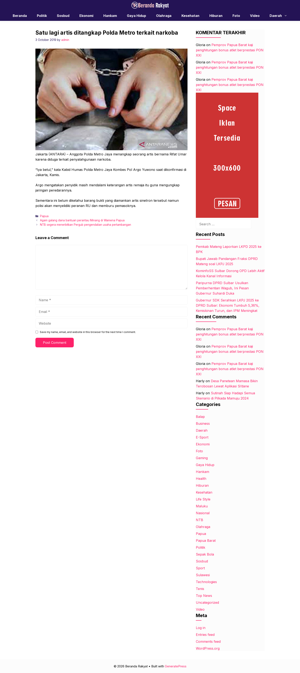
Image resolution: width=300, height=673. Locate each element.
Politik (42, 16)
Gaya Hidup (136, 16)
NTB (199, 520)
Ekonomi (86, 16)
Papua (44, 216)
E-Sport (202, 437)
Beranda (20, 16)
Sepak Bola (205, 554)
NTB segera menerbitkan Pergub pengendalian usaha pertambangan (85, 224)
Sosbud (63, 16)
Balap (200, 417)
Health (201, 478)
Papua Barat (206, 540)
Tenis (200, 589)
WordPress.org (208, 648)
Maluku (202, 506)
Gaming (202, 458)
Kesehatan (190, 16)
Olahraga (163, 16)
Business (203, 423)
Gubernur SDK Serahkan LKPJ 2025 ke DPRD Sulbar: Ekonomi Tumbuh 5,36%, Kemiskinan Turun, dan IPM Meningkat (227, 305)
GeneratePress (175, 666)
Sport (200, 568)
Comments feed (208, 641)
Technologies (206, 582)
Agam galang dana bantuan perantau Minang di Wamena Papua (82, 220)
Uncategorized (207, 602)
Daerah (280, 15)
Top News (204, 596)
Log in (200, 628)
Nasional (203, 513)
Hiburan (215, 16)
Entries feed (205, 635)
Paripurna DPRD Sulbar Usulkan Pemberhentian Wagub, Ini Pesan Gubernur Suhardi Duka (222, 288)
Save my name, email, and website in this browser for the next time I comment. (88, 332)
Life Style (203, 499)
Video (255, 16)
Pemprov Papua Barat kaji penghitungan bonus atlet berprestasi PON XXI (230, 50)
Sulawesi (203, 575)
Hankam (110, 16)
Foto (236, 16)
